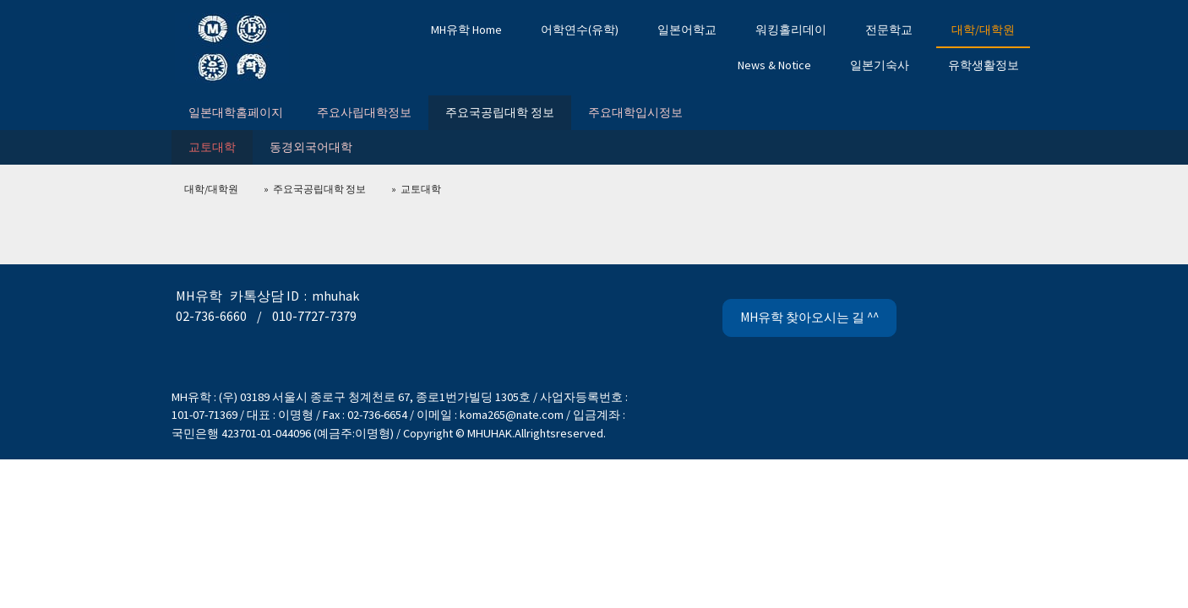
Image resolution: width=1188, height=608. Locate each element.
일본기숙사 (879, 65)
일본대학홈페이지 (235, 112)
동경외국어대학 (311, 147)
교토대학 (212, 147)
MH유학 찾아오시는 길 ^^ (809, 317)
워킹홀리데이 (790, 29)
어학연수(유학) (580, 29)
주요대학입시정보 (635, 112)
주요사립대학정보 (364, 112)
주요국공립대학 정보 (499, 112)
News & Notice (774, 65)
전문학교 (889, 29)
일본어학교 (687, 29)
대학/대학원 (983, 29)
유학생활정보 (983, 65)
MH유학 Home (466, 29)
